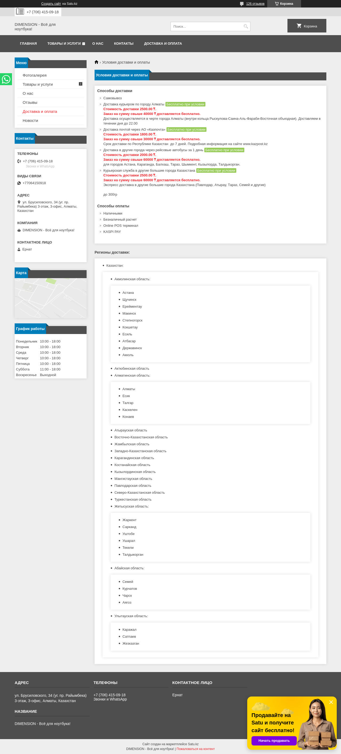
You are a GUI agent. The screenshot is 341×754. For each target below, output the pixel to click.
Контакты (123, 44)
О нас (98, 44)
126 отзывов (255, 4)
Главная (28, 44)
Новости (30, 120)
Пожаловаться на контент (196, 749)
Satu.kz (193, 744)
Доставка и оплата (163, 44)
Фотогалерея (35, 75)
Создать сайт (51, 4)
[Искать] (245, 26)
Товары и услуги (64, 44)
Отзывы (30, 102)
